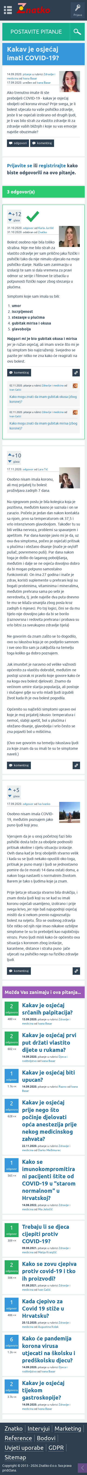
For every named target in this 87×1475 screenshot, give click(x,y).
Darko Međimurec (49, 1150)
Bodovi (46, 1438)
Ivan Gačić (15, 389)
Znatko (42, 232)
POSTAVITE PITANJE (36, 32)
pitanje (27, 74)
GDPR (56, 1447)
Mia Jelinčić (45, 1209)
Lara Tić (43, 469)
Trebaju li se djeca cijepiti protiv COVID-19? (45, 1234)
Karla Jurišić (46, 228)
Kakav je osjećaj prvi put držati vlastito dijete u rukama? (49, 1042)
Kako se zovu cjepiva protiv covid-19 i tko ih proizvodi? (49, 1271)
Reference (18, 1438)
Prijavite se (19, 165)
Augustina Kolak (48, 1327)
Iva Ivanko (44, 804)
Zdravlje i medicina (53, 385)
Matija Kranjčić (47, 1252)
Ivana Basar (30, 78)
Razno (63, 1086)
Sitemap (15, 1457)
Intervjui (39, 1428)
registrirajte (52, 165)
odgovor (28, 228)
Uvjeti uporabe (24, 1447)
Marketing (68, 1428)
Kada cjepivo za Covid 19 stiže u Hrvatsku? (43, 1308)
